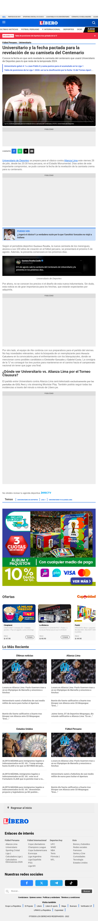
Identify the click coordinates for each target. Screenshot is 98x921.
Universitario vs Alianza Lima (60, 499)
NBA (53, 850)
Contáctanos (23, 897)
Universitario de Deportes (15, 160)
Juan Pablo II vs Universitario (57, 17)
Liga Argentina (34, 856)
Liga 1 (43, 499)
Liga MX (32, 866)
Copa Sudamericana (37, 850)
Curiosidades (79, 856)
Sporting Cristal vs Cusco (33, 17)
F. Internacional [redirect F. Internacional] (51, 29)
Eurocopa (32, 853)
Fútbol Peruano (9, 42)
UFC (53, 844)
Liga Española (34, 859)
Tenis (53, 853)
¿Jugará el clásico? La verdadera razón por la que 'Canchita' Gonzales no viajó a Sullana (54, 236)
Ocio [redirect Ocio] (79, 29)
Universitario (25, 42)
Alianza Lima (71, 160)
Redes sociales (80, 847)
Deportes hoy (56, 840)
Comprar (30, 637)
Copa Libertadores (36, 844)
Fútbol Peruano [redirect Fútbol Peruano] (30, 29)
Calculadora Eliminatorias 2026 (14, 860)
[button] (94, 23)
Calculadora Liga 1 (14, 856)
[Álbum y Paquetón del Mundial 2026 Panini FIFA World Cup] (49, 585)
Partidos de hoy (14, 17)
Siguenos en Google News (31, 151)
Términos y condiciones (70, 897)
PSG (30, 863)
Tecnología (78, 859)
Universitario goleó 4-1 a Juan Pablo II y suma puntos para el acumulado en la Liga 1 (43, 66)
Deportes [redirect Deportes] (68, 29)
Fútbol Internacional (36, 840)
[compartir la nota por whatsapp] (20, 151)
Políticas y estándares (51, 897)
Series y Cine (79, 853)
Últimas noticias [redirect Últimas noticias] (9, 29)
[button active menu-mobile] (3, 23)
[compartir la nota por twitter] (25, 151)
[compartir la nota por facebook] (14, 151)
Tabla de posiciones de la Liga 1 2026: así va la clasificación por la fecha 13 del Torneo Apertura (49, 70)
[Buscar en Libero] (49, 891)
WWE (53, 847)
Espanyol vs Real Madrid (81, 17)
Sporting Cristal (13, 850)
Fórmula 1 (55, 856)
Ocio (74, 840)
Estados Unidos (80, 863)
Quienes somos (35, 897)
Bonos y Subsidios (81, 844)
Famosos (77, 850)
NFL (52, 859)
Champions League (37, 847)
